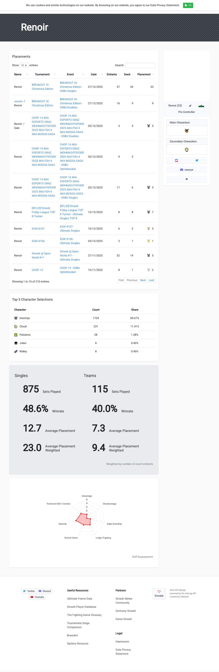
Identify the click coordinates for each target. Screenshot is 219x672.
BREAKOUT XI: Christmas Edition (42, 87)
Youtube (37, 597)
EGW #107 (38, 229)
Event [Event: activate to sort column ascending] (70, 74)
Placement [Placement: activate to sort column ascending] (143, 74)
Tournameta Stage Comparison (78, 625)
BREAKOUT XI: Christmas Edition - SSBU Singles (71, 87)
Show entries (25, 65)
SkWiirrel (184, 596)
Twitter (29, 591)
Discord (44, 591)
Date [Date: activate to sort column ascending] (94, 74)
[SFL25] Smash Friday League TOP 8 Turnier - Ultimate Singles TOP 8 (71, 212)
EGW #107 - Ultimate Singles (70, 229)
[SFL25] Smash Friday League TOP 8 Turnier (43, 212)
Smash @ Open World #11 (41, 255)
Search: (135, 65)
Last (151, 280)
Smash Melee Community (124, 601)
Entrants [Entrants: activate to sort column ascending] (112, 74)
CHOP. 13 (37, 270)
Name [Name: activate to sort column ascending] (17, 74)
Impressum (122, 642)
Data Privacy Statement (123, 652)
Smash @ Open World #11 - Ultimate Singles (70, 255)
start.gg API (190, 593)
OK (188, 5)
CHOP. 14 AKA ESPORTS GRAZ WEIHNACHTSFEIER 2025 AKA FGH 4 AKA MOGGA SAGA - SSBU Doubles (72, 126)
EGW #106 (38, 241)
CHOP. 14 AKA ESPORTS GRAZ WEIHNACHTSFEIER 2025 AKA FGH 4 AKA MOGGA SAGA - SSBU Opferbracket (72, 156)
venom (18, 101)
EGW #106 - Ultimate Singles (70, 241)
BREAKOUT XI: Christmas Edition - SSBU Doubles (71, 103)
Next (143, 280)
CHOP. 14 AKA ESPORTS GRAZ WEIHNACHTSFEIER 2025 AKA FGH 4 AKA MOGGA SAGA (44, 126)
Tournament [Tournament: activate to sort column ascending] (42, 74)
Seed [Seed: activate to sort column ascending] (127, 74)
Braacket (72, 635)
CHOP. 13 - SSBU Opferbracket (70, 270)
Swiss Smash (124, 619)
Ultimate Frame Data (79, 599)
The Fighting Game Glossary (84, 615)
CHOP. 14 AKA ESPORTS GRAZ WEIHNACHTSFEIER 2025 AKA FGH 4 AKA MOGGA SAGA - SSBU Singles (72, 187)
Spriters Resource (77, 644)
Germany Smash (126, 611)
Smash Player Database (81, 607)
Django (182, 590)
